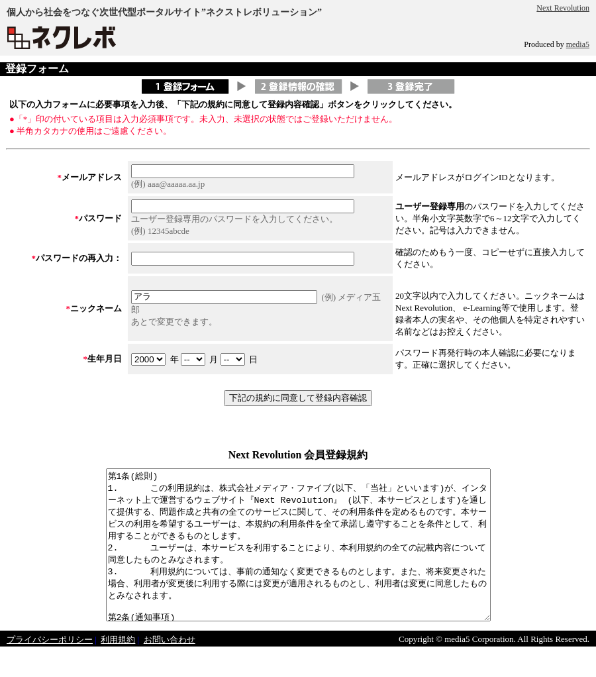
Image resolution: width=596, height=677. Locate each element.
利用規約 (118, 669)
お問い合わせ (169, 669)
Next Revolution (562, 8)
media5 (577, 44)
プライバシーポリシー (50, 669)
